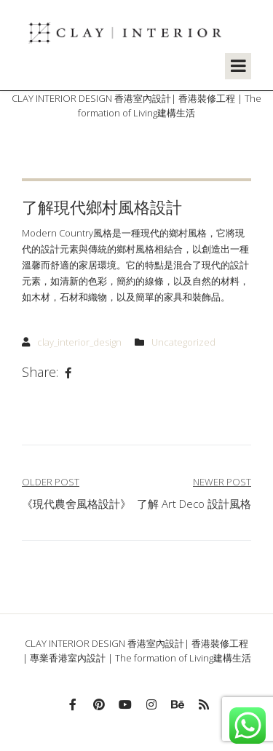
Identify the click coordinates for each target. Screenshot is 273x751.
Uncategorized (183, 342)
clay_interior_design (79, 342)
